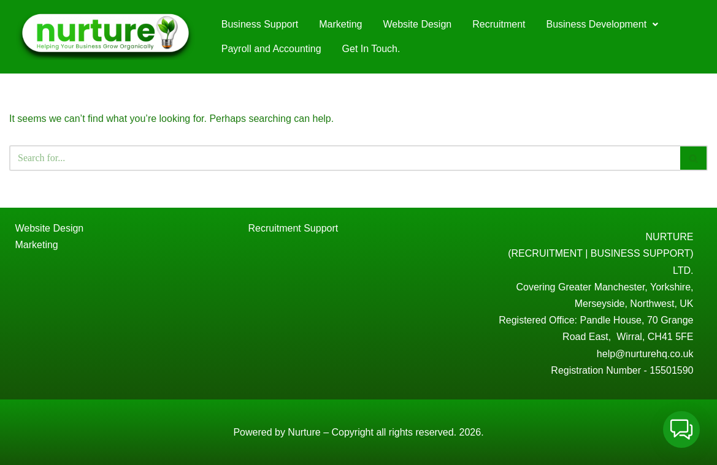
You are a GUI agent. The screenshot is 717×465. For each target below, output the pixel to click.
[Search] (344, 158)
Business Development (602, 24)
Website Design (417, 24)
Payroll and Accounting (271, 48)
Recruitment (498, 24)
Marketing (340, 24)
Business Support (259, 24)
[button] (602, 24)
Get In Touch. (371, 48)
